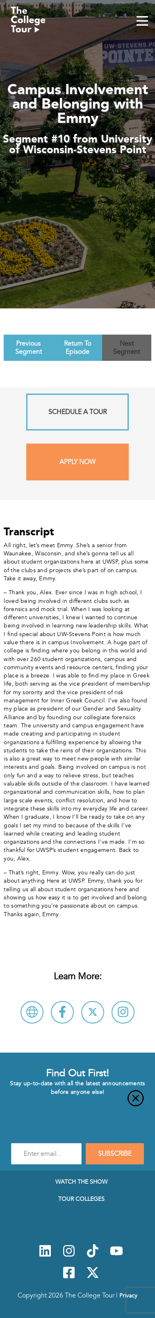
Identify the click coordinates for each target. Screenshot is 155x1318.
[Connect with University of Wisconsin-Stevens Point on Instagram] (123, 1012)
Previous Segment (28, 348)
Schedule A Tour (77, 412)
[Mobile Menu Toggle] (142, 21)
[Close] (77, 1103)
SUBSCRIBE (115, 1154)
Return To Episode (77, 348)
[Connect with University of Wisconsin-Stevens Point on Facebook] (62, 1012)
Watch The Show (81, 1181)
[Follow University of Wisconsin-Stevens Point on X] (92, 1012)
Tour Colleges (81, 1199)
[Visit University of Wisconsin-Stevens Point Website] (32, 1012)
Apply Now (77, 462)
